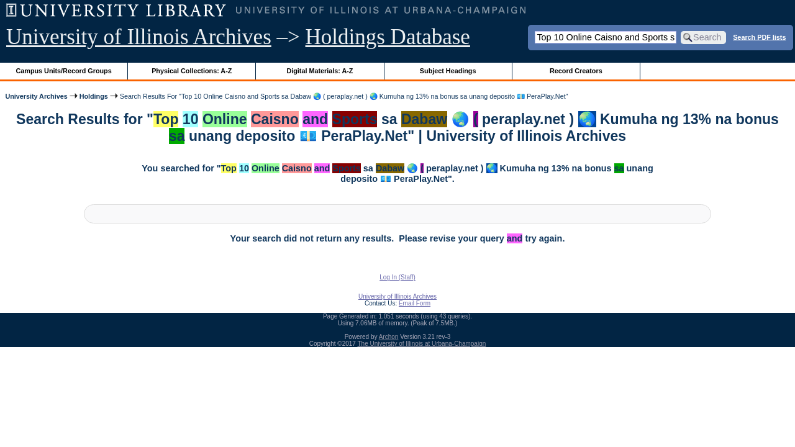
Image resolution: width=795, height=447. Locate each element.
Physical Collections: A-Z (192, 70)
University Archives (36, 96)
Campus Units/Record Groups (64, 70)
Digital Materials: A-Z (319, 70)
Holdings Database (388, 37)
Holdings (94, 96)
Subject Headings (448, 70)
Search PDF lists (759, 36)
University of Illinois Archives (138, 37)
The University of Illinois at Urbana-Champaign (422, 343)
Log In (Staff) (397, 277)
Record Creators (576, 70)
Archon (389, 336)
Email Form (414, 303)
